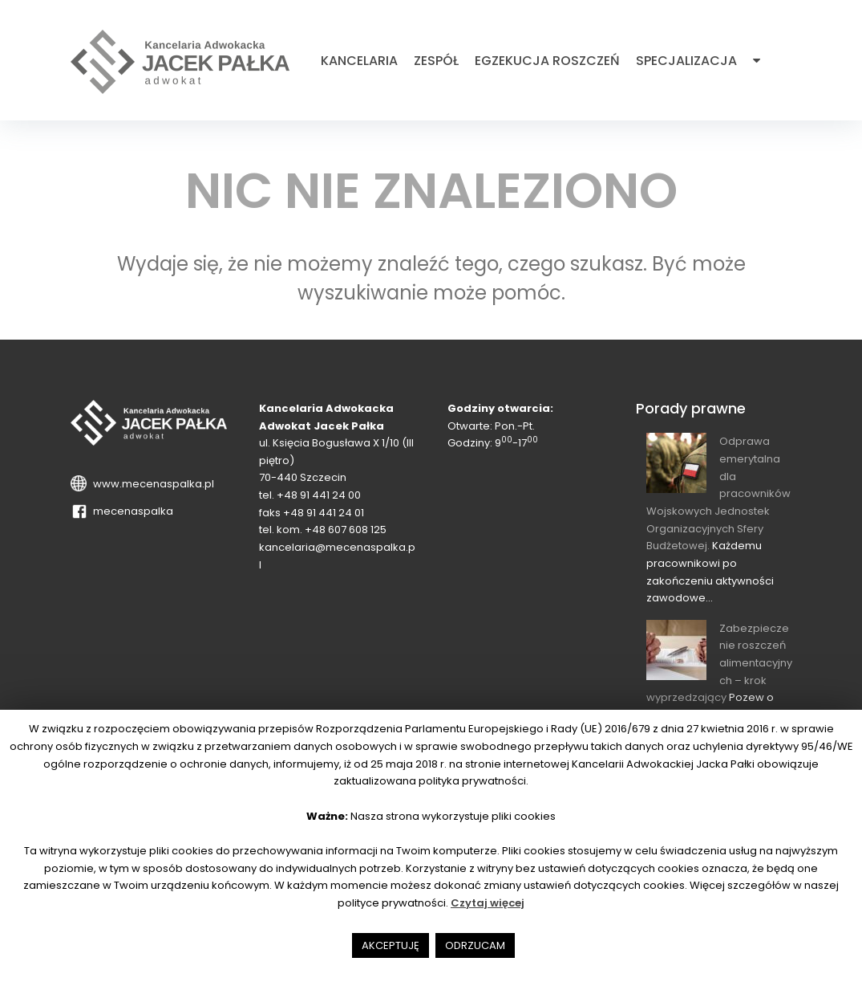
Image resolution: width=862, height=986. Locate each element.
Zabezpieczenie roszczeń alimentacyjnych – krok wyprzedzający (719, 663)
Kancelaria (359, 61)
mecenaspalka (130, 511)
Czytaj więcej (487, 903)
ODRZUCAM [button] (475, 945)
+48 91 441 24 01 (323, 512)
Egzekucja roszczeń (547, 61)
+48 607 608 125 (345, 529)
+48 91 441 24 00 (319, 495)
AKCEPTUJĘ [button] (390, 945)
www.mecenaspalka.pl (151, 483)
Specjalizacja (686, 61)
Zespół (436, 61)
